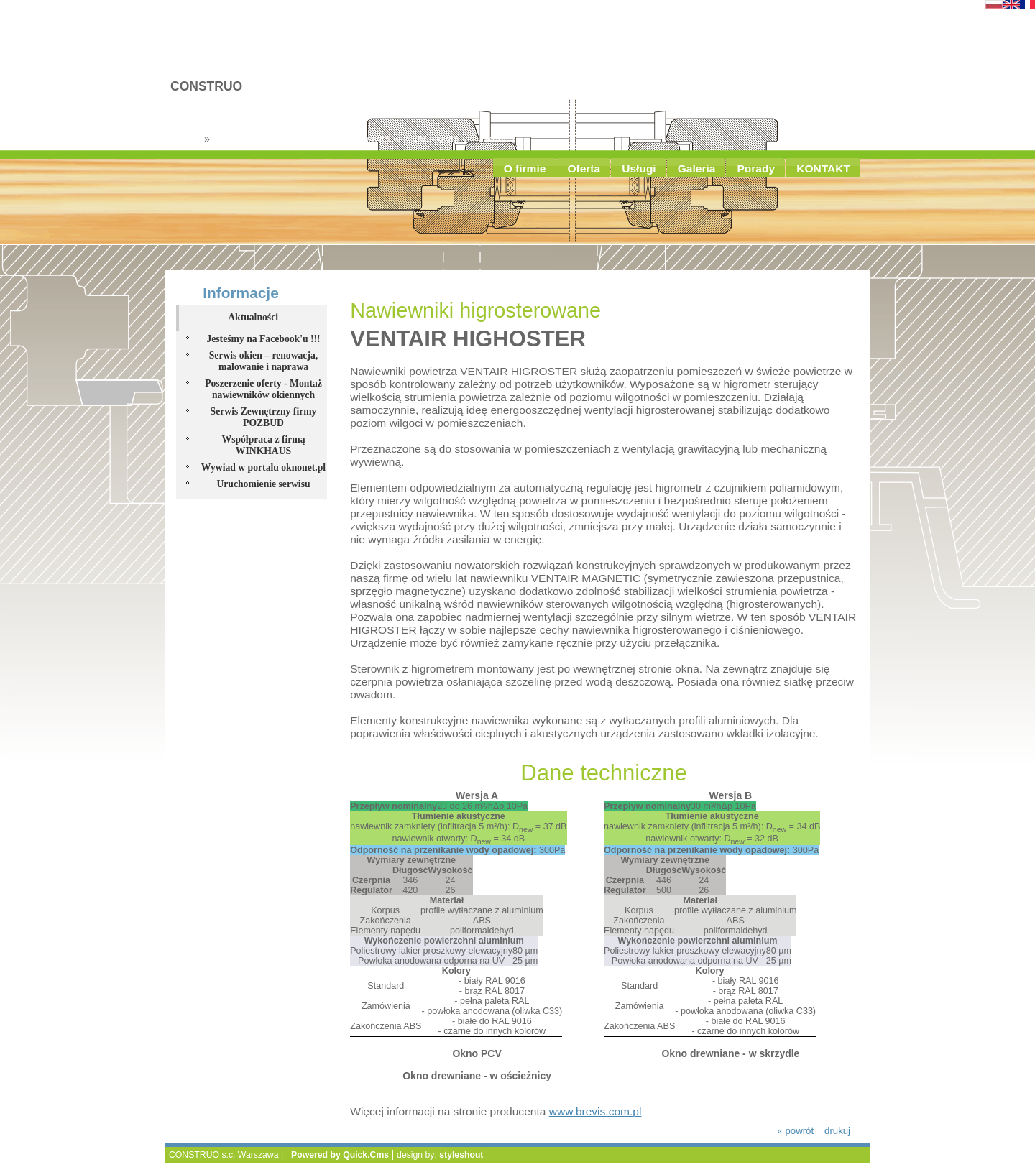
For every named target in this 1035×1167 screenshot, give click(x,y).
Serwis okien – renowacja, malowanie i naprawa (263, 361)
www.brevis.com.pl (595, 1111)
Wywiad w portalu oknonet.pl (263, 467)
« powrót (795, 1130)
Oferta (583, 168)
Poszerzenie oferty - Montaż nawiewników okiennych (263, 389)
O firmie (525, 168)
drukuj (837, 1130)
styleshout (461, 1155)
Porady (756, 168)
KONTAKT (823, 168)
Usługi (639, 168)
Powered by (340, 1155)
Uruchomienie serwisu (263, 484)
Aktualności (253, 317)
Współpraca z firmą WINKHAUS (263, 445)
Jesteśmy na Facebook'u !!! (263, 338)
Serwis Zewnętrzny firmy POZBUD (264, 417)
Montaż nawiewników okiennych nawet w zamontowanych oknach (364, 138)
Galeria (697, 168)
